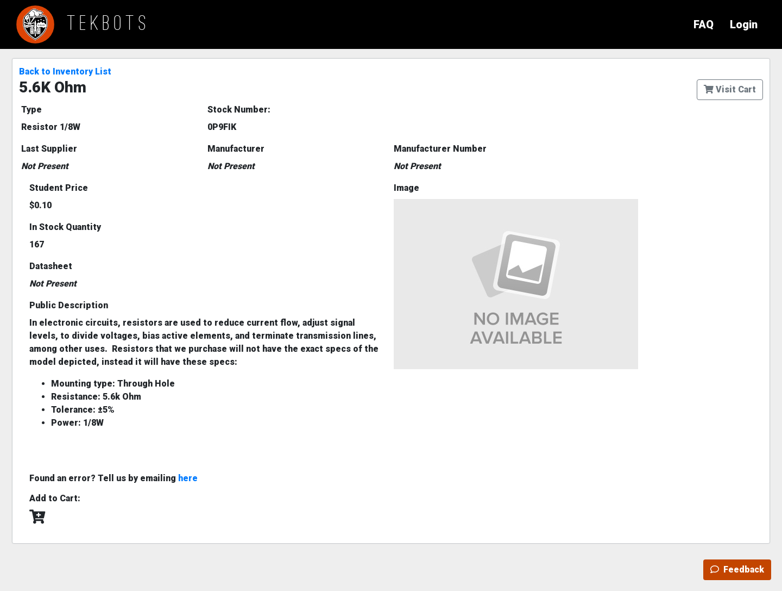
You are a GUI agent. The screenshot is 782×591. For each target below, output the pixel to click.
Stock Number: (238, 109)
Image (406, 188)
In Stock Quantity (65, 227)
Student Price (58, 188)
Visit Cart (730, 89)
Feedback (737, 569)
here (188, 478)
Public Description (68, 305)
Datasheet (50, 266)
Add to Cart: (54, 498)
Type (31, 109)
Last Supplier (49, 149)
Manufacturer (235, 149)
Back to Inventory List (65, 71)
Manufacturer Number (440, 149)
